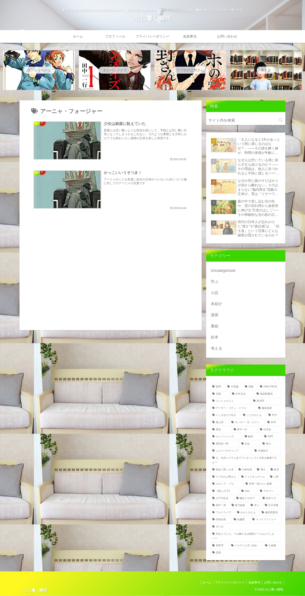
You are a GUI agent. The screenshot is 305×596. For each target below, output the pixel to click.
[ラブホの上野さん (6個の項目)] (224, 477)
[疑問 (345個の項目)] (217, 387)
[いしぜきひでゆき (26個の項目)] (225, 415)
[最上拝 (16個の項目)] (219, 422)
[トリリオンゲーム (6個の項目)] (253, 477)
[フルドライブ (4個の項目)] (222, 513)
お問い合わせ (272, 582)
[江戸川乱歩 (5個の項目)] (221, 498)
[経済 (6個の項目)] (275, 470)
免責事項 (253, 582)
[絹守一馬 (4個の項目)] (219, 505)
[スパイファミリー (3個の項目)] (265, 520)
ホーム (204, 582)
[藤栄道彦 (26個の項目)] (268, 408)
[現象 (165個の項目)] (250, 387)
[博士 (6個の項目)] (261, 470)
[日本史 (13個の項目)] (269, 430)
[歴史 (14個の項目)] (220, 430)
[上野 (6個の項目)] (274, 477)
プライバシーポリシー (228, 582)
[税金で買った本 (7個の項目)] (223, 470)
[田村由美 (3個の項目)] (220, 520)
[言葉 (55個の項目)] (219, 394)
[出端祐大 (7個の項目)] (266, 451)
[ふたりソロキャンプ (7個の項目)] (231, 451)
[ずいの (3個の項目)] (245, 527)
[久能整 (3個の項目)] (272, 546)
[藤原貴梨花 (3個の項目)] (270, 513)
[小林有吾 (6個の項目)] (245, 470)
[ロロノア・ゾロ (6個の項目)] (226, 484)
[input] (245, 120)
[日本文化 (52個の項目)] (242, 394)
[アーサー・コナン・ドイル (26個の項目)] (232, 408)
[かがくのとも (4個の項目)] (247, 513)
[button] (281, 120)
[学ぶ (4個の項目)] (255, 505)
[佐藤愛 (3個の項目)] (241, 520)
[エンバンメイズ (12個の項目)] (226, 437)
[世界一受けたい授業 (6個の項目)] (262, 484)
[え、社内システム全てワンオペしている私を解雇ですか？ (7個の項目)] (245, 460)
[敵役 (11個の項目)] (252, 437)
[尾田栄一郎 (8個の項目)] (224, 444)
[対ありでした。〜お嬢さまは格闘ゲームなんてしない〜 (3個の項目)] (245, 536)
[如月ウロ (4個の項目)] (271, 498)
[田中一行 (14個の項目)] (244, 430)
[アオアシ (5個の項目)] (269, 491)
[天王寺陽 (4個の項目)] (272, 505)
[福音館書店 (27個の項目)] (268, 394)
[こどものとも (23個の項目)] (253, 415)
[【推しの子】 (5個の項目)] (224, 491)
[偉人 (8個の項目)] (271, 444)
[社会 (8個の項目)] (249, 444)
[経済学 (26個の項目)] (266, 401)
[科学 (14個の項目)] (273, 422)
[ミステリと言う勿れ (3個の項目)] (245, 546)
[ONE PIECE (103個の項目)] (269, 387)
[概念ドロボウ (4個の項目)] (247, 498)
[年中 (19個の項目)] (273, 415)
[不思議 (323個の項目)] (233, 387)
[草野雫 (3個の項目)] (219, 546)
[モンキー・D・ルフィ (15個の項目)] (247, 422)
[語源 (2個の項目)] (245, 553)
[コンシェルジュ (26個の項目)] (230, 401)
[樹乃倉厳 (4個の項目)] (239, 505)
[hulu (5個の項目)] (248, 491)
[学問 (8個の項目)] (271, 437)
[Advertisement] (110, 272)
